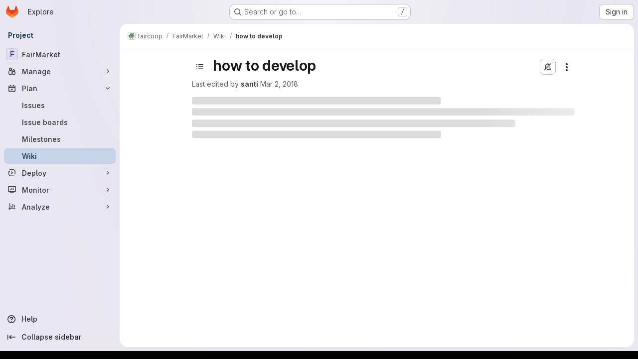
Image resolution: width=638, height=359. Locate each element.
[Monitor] (60, 190)
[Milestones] (60, 139)
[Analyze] (60, 207)
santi (249, 84)
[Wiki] (60, 156)
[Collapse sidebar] (60, 337)
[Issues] (60, 105)
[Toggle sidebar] (200, 67)
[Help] (60, 319)
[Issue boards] (60, 122)
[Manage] (60, 71)
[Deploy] (60, 173)
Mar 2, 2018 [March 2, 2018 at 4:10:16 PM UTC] (279, 84)
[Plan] (60, 88)
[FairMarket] (60, 54)
